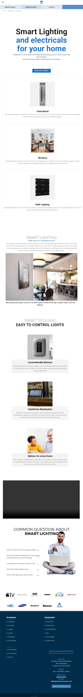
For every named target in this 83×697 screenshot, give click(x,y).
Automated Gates (51, 629)
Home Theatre (12, 640)
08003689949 (62, 677)
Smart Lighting (50, 637)
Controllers (11, 625)
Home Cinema (50, 625)
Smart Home (49, 621)
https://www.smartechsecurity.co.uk (61, 653)
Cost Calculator (12, 649)
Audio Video (11, 621)
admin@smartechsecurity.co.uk (61, 681)
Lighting (10, 629)
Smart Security (50, 640)
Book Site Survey (41, 71)
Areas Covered (12, 653)
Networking (11, 637)
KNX (47, 633)
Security (10, 633)
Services (10, 657)
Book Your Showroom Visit (61, 686)
